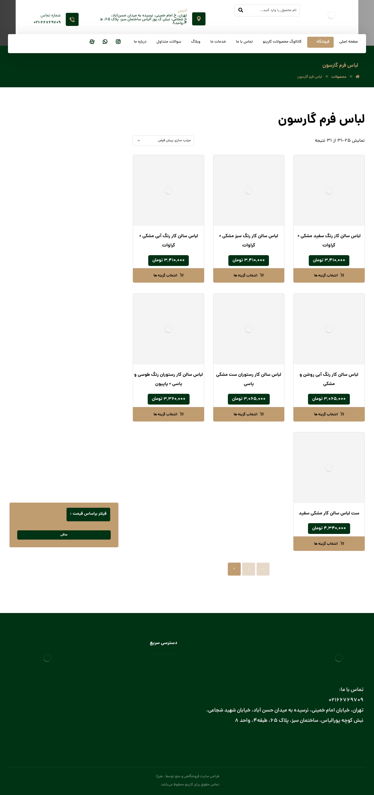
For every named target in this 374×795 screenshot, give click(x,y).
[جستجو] (240, 10)
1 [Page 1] (248, 569)
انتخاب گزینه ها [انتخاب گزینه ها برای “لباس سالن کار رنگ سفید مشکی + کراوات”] (326, 276)
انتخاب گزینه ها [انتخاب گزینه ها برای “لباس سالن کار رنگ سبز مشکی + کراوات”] (245, 276)
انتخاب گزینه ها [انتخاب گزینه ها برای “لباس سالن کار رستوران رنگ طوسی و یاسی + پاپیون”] (165, 414)
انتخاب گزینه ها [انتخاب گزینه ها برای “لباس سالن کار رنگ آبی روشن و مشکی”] (326, 414)
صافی (64, 534)
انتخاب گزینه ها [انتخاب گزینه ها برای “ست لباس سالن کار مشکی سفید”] (326, 544)
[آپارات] (92, 42)
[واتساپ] (105, 42)
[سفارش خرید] (163, 140)
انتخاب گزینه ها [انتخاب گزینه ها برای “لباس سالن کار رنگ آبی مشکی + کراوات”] (165, 276)
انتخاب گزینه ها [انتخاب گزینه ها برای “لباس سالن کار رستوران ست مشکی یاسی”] (245, 414)
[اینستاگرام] (118, 42)
